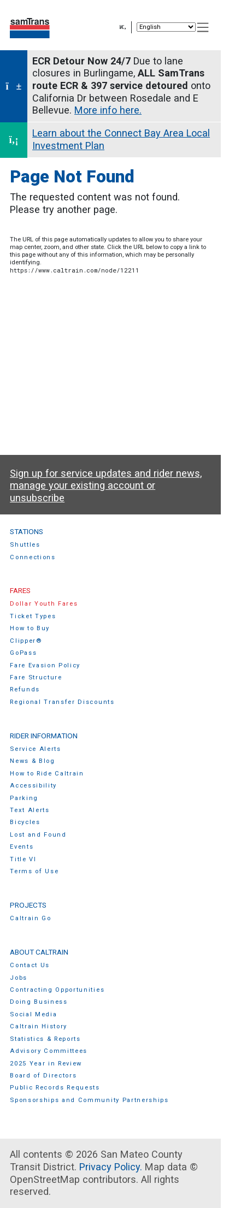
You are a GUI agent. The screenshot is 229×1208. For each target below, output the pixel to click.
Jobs (18, 977)
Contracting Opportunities (57, 989)
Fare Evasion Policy (45, 665)
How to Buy (30, 628)
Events (21, 846)
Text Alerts (30, 810)
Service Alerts (35, 749)
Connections (33, 557)
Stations (26, 531)
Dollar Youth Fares (44, 603)
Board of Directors (43, 1075)
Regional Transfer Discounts (62, 702)
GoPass (23, 652)
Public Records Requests (55, 1087)
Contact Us (30, 965)
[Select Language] (166, 27)
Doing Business (39, 1001)
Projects (28, 905)
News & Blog (32, 761)
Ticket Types (33, 616)
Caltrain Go (30, 918)
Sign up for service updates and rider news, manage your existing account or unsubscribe (106, 485)
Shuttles (25, 544)
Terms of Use (34, 871)
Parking (24, 798)
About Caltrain (39, 952)
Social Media (33, 1014)
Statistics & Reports (45, 1039)
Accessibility (33, 785)
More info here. (108, 110)
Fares (20, 590)
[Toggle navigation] (203, 27)
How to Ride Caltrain (47, 773)
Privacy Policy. (110, 1167)
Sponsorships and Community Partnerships (89, 1100)
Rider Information (44, 735)
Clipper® (26, 640)
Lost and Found (38, 834)
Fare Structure (36, 677)
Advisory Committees (48, 1051)
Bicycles (25, 822)
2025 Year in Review (46, 1063)
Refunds (25, 689)
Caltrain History (38, 1026)
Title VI (23, 859)
